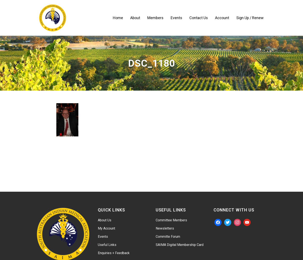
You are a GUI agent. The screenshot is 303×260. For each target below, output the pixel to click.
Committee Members (171, 220)
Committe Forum (168, 237)
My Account (106, 228)
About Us (104, 220)
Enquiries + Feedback (114, 253)
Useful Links (107, 245)
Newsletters (165, 228)
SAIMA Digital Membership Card (179, 245)
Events (103, 237)
